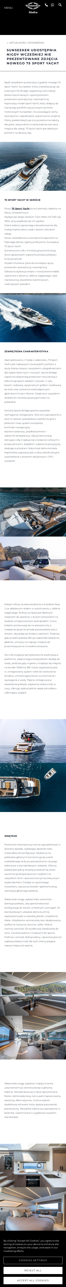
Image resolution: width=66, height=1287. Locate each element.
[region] (33, 1259)
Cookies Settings (33, 1260)
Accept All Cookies (33, 1280)
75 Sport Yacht (21, 208)
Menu (8, 7)
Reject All (33, 1270)
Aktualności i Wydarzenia (25, 42)
